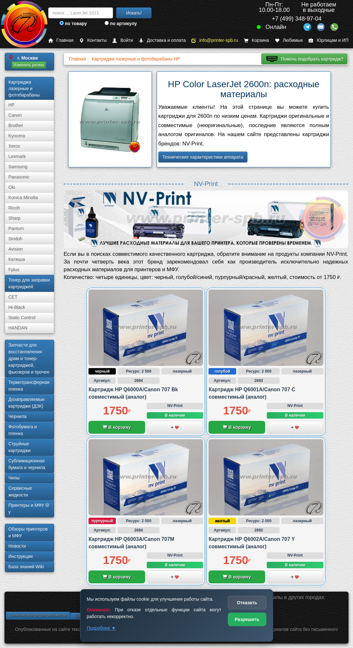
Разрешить (247, 619)
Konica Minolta (23, 197)
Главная (60, 40)
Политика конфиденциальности (37, 615)
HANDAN (17, 327)
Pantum (16, 228)
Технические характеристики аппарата (203, 157)
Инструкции (20, 556)
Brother (15, 125)
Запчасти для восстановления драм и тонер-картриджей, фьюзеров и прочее (29, 358)
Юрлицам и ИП (328, 40)
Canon (15, 115)
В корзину (117, 427)
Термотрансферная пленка (28, 386)
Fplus (13, 269)
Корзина (256, 40)
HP (11, 104)
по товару (73, 23)
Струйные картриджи (19, 447)
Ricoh (14, 207)
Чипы (14, 477)
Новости (17, 546)
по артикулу (121, 23)
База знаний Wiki (26, 566)
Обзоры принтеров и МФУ (28, 532)
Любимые (289, 40)
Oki (11, 187)
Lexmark (17, 156)
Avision (15, 249)
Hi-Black (16, 307)
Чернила (17, 416)
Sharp (14, 218)
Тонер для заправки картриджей (29, 283)
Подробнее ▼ (101, 628)
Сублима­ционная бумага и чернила (26, 464)
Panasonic (18, 177)
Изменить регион (29, 65)
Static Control (21, 317)
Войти (122, 40)
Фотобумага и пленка (22, 430)
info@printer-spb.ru (214, 40)
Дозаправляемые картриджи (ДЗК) (26, 403)
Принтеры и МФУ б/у (28, 508)
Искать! (134, 12)
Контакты (93, 40)
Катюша (16, 259)
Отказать (247, 602)
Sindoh (15, 238)
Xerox (14, 146)
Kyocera (16, 135)
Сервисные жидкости (20, 491)
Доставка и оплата (162, 40)
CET (12, 297)
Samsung (17, 166)
